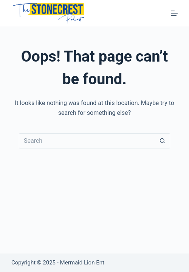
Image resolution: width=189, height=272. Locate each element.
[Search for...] (87, 140)
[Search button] (162, 140)
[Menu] (174, 13)
